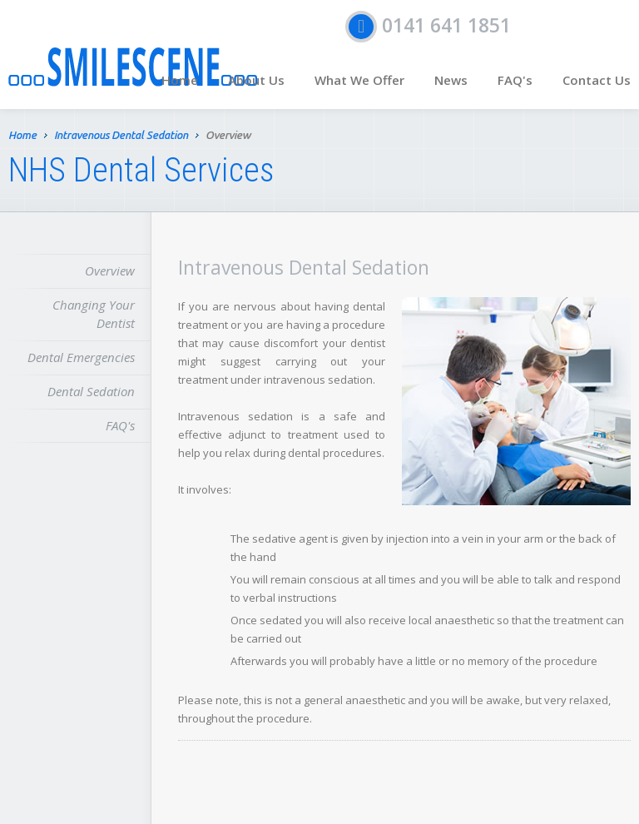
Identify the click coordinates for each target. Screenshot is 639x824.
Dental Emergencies (81, 357)
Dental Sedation (91, 391)
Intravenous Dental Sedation (121, 136)
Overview (110, 270)
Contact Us (596, 80)
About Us (256, 80)
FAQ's (515, 80)
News (451, 80)
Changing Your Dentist (93, 313)
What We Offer (359, 80)
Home (179, 80)
